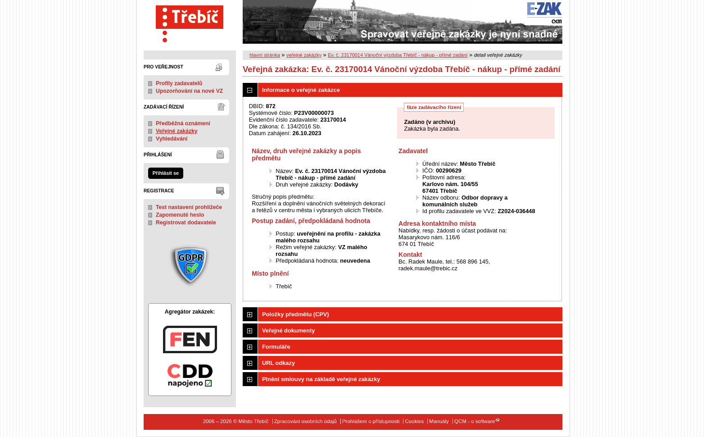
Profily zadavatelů (179, 83)
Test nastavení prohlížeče (189, 207)
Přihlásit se (166, 173)
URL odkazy (278, 363)
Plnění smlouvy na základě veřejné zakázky (321, 379)
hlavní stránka (264, 55)
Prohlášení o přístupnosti (370, 421)
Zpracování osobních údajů (305, 421)
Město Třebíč (190, 22)
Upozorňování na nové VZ (189, 91)
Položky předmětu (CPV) (295, 314)
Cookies (414, 421)
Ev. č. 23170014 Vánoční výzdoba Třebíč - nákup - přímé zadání (397, 55)
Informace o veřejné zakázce (301, 89)
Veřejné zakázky (177, 131)
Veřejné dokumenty (288, 330)
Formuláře (276, 346)
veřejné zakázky (303, 55)
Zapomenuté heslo (180, 215)
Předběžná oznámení (183, 123)
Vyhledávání (172, 139)
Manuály (439, 421)
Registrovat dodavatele (186, 222)
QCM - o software (474, 421)
